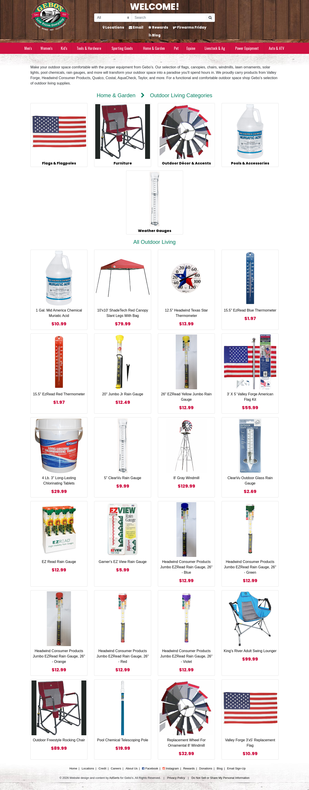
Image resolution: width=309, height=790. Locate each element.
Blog (155, 35)
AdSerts (114, 777)
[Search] (169, 17)
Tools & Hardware (89, 48)
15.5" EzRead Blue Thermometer (250, 310)
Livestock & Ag (215, 48)
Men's (28, 48)
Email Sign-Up (236, 768)
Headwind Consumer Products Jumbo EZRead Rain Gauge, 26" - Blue (186, 567)
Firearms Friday (189, 27)
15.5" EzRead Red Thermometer (59, 394)
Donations (205, 768)
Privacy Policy (176, 777)
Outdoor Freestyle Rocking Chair (59, 740)
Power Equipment (247, 48)
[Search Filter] (113, 17)
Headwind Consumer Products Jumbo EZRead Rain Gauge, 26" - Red (123, 656)
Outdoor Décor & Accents (186, 163)
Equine (190, 48)
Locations (113, 27)
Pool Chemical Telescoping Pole (122, 740)
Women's (46, 48)
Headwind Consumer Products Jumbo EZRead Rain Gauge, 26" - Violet (186, 656)
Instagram (171, 768)
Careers (116, 768)
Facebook (150, 768)
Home (73, 768)
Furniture (123, 163)
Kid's (64, 48)
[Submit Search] (210, 17)
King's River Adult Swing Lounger (250, 651)
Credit (102, 768)
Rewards (158, 27)
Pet (176, 48)
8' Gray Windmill (186, 478)
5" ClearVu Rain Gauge (122, 478)
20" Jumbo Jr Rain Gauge (122, 394)
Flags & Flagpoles (59, 163)
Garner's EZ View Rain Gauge (122, 562)
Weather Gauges (154, 230)
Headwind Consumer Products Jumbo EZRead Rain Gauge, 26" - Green (250, 567)
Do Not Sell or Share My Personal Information (220, 777)
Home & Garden (154, 48)
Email (136, 27)
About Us (132, 768)
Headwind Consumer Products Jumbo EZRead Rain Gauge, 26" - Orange (59, 656)
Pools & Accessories (250, 163)
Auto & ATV (276, 48)
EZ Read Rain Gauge (59, 562)
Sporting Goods (122, 48)
